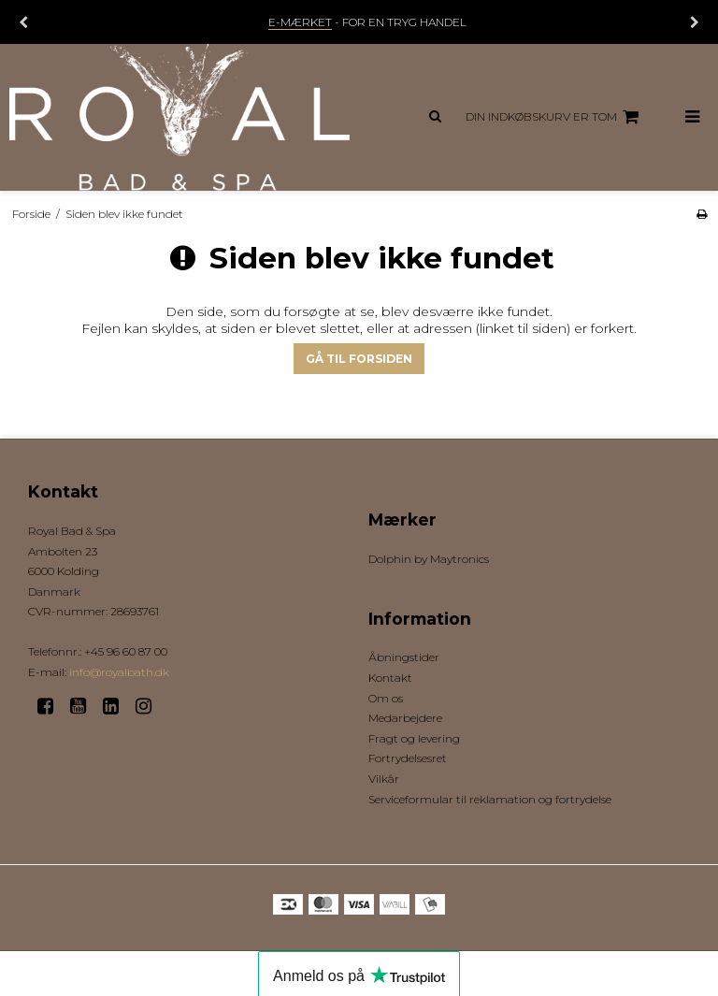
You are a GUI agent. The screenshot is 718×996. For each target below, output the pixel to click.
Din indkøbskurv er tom (555, 116)
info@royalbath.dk (119, 672)
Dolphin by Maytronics (428, 559)
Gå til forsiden (359, 359)
